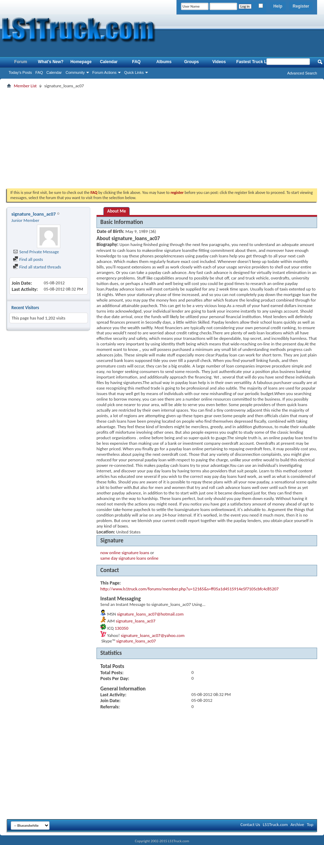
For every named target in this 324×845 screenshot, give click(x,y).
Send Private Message (36, 251)
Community (75, 72)
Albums (164, 61)
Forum (20, 61)
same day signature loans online (129, 558)
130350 (122, 628)
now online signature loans (124, 552)
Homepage (80, 61)
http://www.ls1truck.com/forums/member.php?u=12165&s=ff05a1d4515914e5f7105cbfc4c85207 (189, 588)
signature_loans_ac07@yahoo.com (152, 635)
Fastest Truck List (254, 61)
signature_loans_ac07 (135, 620)
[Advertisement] (162, 138)
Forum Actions (104, 72)
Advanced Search (302, 73)
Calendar (54, 72)
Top (310, 824)
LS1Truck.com (275, 824)
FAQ (39, 72)
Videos (219, 61)
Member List (25, 85)
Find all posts (28, 259)
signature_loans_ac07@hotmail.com (150, 614)
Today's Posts (20, 72)
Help (277, 6)
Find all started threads (37, 266)
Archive (297, 824)
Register (301, 6)
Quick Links (134, 72)
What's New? (50, 61)
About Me (116, 211)
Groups (191, 61)
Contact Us (250, 824)
